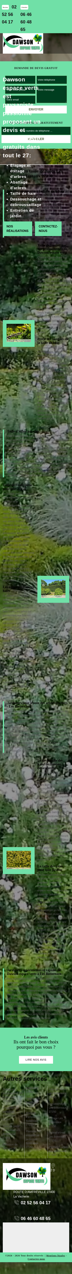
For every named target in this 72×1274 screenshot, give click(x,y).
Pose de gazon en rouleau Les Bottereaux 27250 (11, 1132)
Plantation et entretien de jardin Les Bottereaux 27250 (33, 1139)
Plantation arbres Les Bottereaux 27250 (58, 1151)
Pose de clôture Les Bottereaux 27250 (58, 1093)
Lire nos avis (35, 1059)
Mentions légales (55, 1255)
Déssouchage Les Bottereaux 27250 (57, 1107)
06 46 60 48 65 (26, 22)
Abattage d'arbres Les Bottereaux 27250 (33, 1118)
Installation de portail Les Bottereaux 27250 (11, 1113)
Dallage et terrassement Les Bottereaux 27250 (13, 1095)
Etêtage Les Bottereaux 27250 (56, 1122)
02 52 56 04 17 (9, 14)
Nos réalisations (17, 228)
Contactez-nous (48, 228)
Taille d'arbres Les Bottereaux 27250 (57, 1136)
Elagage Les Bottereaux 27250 (33, 1102)
